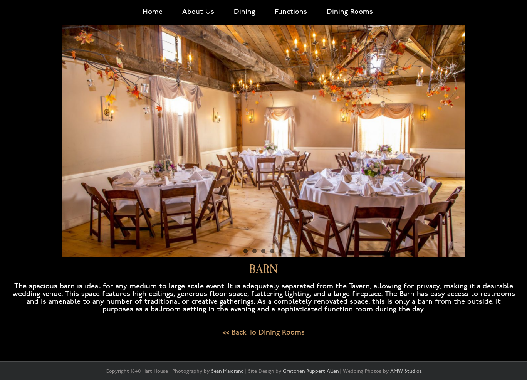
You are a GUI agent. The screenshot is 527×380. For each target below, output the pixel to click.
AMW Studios (406, 371)
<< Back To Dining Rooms (263, 332)
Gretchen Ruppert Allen (311, 371)
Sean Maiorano (227, 371)
